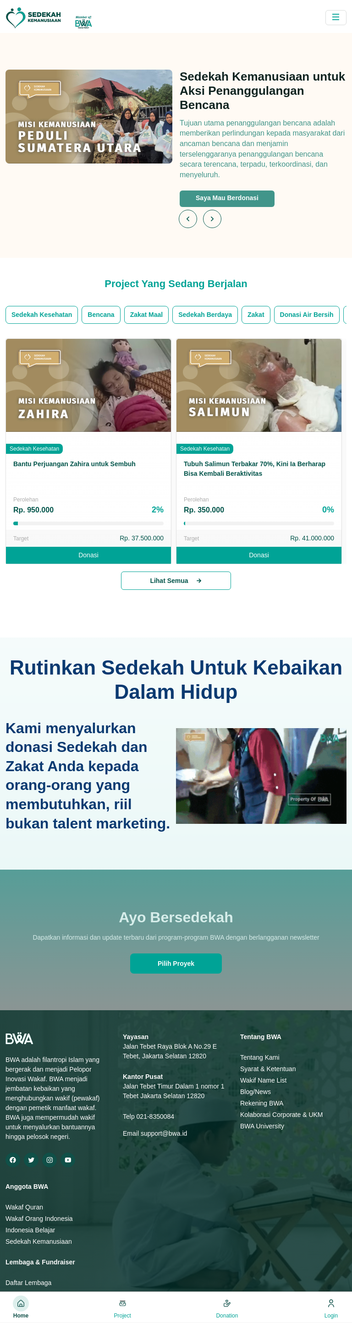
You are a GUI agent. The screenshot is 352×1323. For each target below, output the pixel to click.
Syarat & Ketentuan (268, 1069)
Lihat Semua (176, 581)
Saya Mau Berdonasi (227, 197)
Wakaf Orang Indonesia (39, 1218)
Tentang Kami (260, 1057)
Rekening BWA (261, 1103)
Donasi (88, 555)
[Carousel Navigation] (203, 219)
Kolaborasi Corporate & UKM (281, 1114)
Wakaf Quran (24, 1207)
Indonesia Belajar (30, 1230)
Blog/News (255, 1091)
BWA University (262, 1126)
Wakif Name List (263, 1080)
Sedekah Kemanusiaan (39, 1241)
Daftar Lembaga (28, 1282)
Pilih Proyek (176, 963)
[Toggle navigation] (335, 17)
